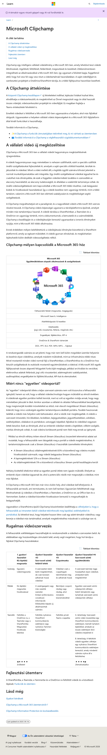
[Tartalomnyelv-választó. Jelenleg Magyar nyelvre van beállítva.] (12, 736)
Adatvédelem (72, 742)
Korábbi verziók (31, 742)
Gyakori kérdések (14, 698)
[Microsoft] (53, 4)
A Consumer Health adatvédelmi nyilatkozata (25, 746)
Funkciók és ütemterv (25, 683)
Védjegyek (74, 746)
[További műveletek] (98, 20)
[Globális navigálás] (3, 3)
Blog (43, 742)
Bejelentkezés (99, 3)
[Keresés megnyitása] (89, 3)
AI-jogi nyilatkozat (13, 742)
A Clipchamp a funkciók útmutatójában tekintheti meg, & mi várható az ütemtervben (55, 133)
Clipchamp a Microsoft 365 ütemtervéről (26, 704)
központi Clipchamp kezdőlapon (24, 95)
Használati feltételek (58, 746)
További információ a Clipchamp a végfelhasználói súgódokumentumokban (51, 137)
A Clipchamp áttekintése (18, 43)
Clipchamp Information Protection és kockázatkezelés (32, 710)
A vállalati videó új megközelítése (22, 47)
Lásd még (12, 58)
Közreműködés (57, 742)
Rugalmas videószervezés (19, 50)
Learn (8, 20)
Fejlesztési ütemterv (16, 54)
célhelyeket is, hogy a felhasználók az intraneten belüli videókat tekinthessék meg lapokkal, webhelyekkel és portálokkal (52, 510)
